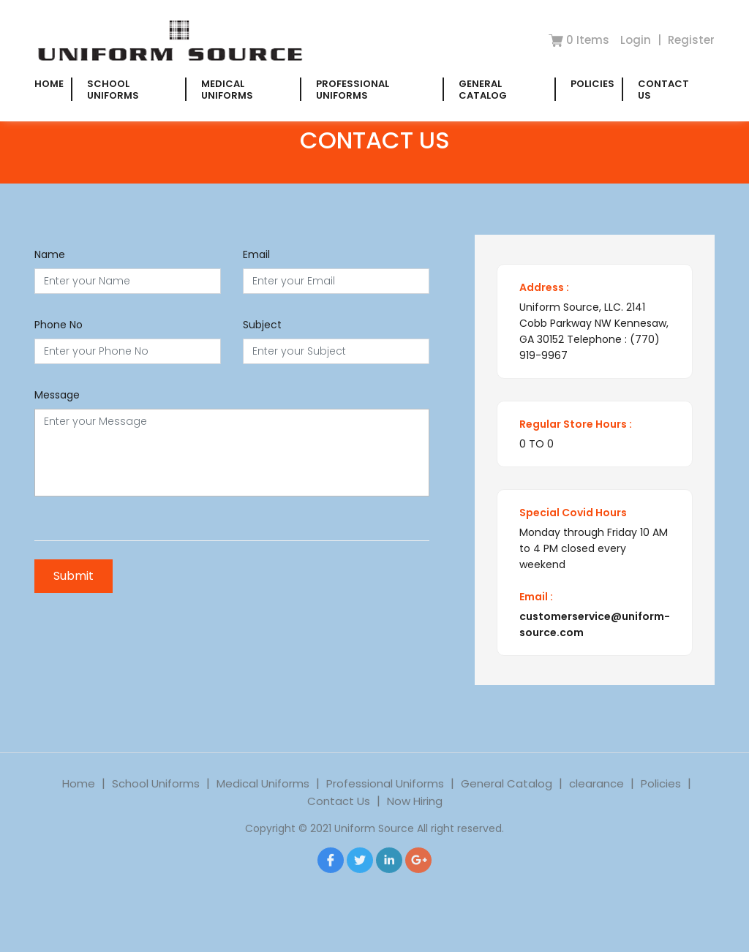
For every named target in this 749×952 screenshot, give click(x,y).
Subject (262, 324)
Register (691, 40)
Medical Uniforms (227, 89)
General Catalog (483, 89)
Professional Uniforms (352, 89)
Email (256, 254)
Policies (592, 84)
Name (49, 254)
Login (637, 40)
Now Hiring (415, 810)
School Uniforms (113, 89)
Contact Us (663, 89)
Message (57, 395)
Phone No (58, 324)
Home (49, 84)
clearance (596, 793)
